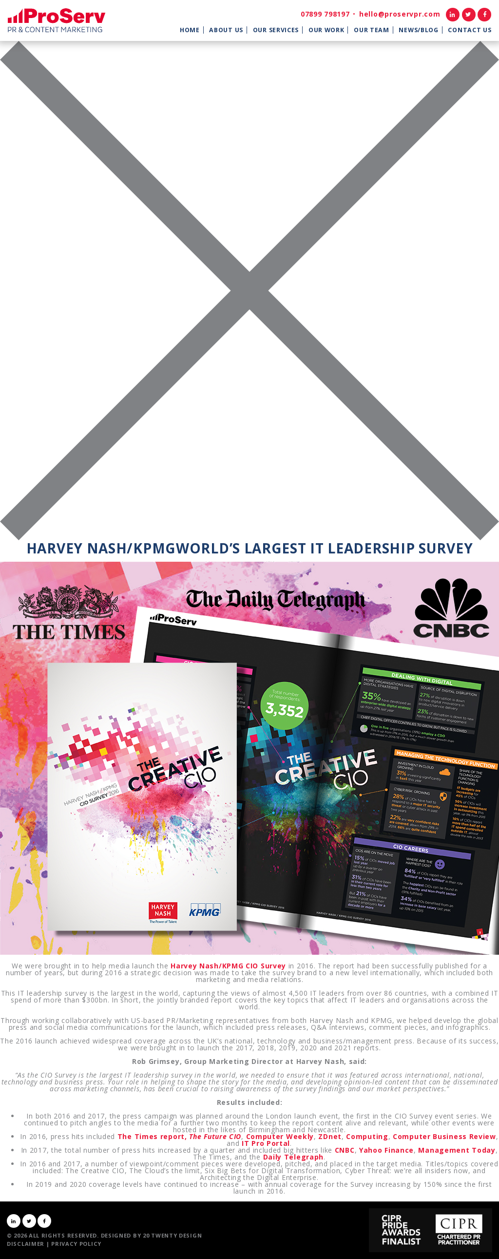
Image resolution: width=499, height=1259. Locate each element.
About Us (226, 30)
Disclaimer (25, 1243)
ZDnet (330, 1136)
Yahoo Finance (386, 1150)
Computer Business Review (444, 1136)
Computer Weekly (280, 1136)
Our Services (276, 30)
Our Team (371, 30)
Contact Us (469, 30)
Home (190, 30)
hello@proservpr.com (399, 14)
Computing (367, 1136)
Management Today (456, 1150)
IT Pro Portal (266, 1143)
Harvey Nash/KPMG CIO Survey (228, 965)
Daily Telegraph (293, 1156)
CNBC (345, 1150)
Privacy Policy (76, 1243)
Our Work (326, 30)
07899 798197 (325, 14)
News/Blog (418, 30)
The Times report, (179, 1136)
